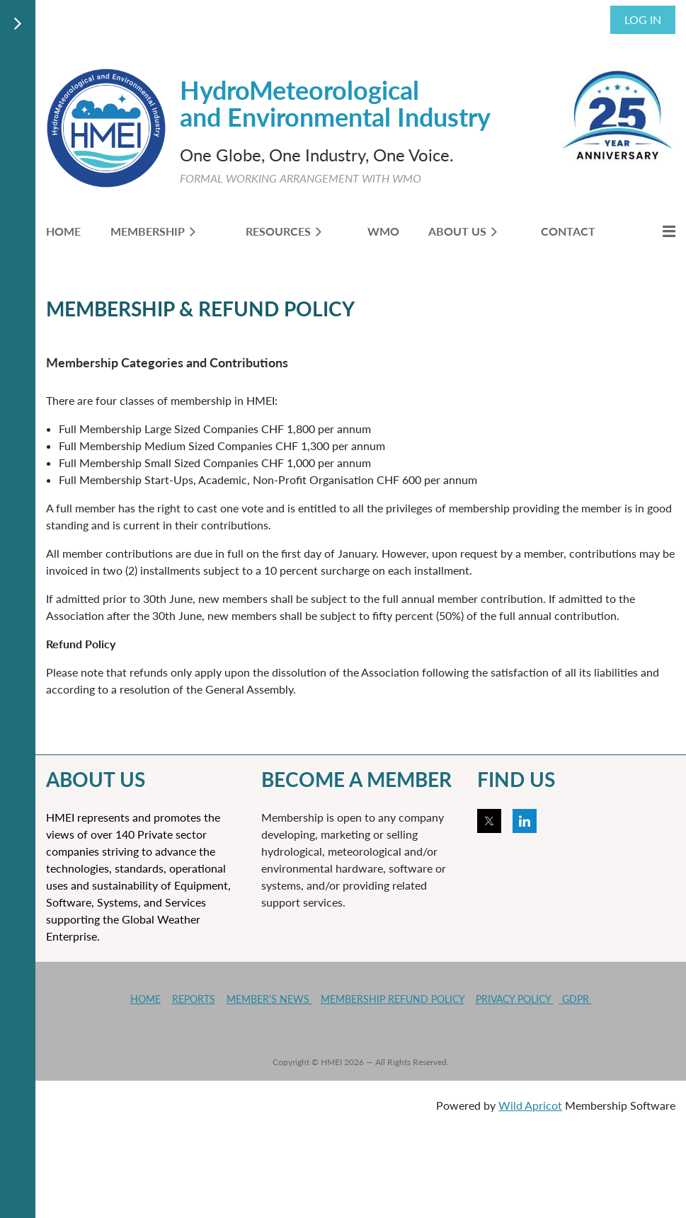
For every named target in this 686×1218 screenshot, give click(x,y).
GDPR (575, 999)
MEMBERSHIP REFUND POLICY (392, 999)
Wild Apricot (530, 1105)
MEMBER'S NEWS (269, 999)
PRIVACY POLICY (515, 999)
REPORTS (193, 999)
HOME (145, 999)
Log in (642, 19)
